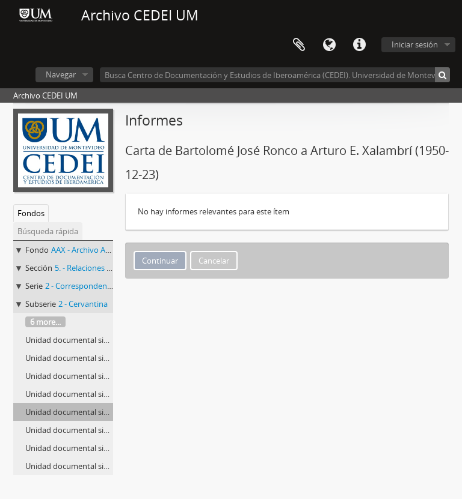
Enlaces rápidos (359, 45)
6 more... (45, 321)
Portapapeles (299, 45)
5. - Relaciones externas (96, 267)
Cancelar (214, 260)
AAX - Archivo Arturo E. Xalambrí (108, 249)
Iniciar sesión (415, 44)
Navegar (61, 74)
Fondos (31, 213)
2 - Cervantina (83, 303)
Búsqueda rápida (47, 231)
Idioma (329, 45)
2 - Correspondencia (81, 285)
